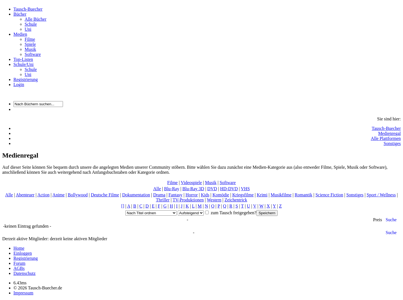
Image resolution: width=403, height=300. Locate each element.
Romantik (303, 194)
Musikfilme (281, 194)
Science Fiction (329, 194)
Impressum (23, 293)
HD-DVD (229, 188)
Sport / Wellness (381, 194)
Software (33, 54)
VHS (245, 188)
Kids (205, 194)
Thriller (163, 199)
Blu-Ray (171, 188)
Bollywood (78, 194)
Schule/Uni (23, 64)
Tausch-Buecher (28, 9)
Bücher (19, 14)
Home (18, 248)
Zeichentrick (235, 199)
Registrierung (25, 79)
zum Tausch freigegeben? (233, 212)
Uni (28, 29)
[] (122, 206)
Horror (192, 194)
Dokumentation (136, 194)
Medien (20, 34)
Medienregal (389, 133)
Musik (30, 49)
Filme (30, 39)
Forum (19, 263)
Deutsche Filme (105, 194)
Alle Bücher (35, 19)
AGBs (19, 268)
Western (214, 199)
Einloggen (22, 253)
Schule (31, 24)
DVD (212, 188)
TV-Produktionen (188, 199)
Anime (58, 194)
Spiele (30, 44)
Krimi (262, 194)
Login (18, 84)
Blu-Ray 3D (193, 188)
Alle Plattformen (386, 138)
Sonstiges (392, 143)
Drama (159, 194)
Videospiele (191, 182)
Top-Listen (23, 59)
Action (43, 194)
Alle (157, 188)
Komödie (220, 194)
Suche (391, 219)
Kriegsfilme (243, 194)
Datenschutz (24, 273)
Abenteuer (25, 194)
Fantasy (175, 194)
